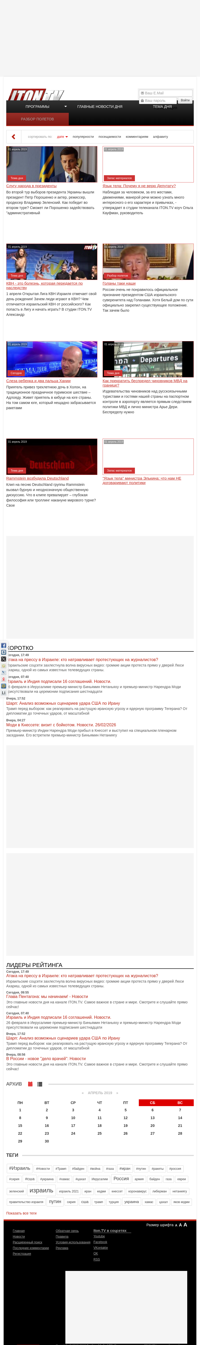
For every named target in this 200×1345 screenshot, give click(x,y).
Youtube (99, 1236)
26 (126, 1133)
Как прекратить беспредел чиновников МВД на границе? (145, 383)
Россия (121, 1178)
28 (180, 1133)
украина (131, 1201)
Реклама (62, 1248)
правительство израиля (26, 1202)
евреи (181, 1179)
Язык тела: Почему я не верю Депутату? (139, 186)
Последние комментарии (31, 1248)
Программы (37, 107)
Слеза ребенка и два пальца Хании (38, 381)
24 (73, 1133)
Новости (19, 1236)
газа (169, 1179)
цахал (163, 1202)
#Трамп (60, 1169)
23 (47, 1133)
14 (180, 1118)
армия (139, 1179)
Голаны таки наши (119, 283)
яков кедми (181, 1202)
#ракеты (158, 1169)
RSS (96, 1259)
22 (20, 1133)
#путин (141, 1169)
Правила (62, 1236)
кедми (101, 1191)
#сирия (14, 1179)
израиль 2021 (69, 1191)
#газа (110, 1169)
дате (60, 137)
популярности (83, 137)
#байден (78, 1169)
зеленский (16, 1191)
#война (95, 1169)
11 (100, 1118)
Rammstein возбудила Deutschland (37, 478)
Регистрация (22, 1254)
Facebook (100, 1242)
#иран (125, 1168)
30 (47, 1141)
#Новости (43, 1169)
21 (180, 1126)
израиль (41, 1190)
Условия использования (73, 1242)
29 (20, 1141)
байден (154, 1179)
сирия (71, 1202)
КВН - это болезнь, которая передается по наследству (44, 285)
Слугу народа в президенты (31, 186)
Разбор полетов (37, 119)
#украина (46, 1179)
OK (95, 1253)
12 (126, 1118)
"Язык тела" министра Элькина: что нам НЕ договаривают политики (142, 480)
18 (100, 1126)
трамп (98, 1202)
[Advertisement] (100, 37)
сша (85, 1201)
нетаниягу (180, 1191)
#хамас (64, 1179)
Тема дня (162, 107)
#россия (175, 1169)
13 (153, 1118)
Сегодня (16, 373)
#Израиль (19, 1168)
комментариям (137, 137)
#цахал (81, 1179)
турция (113, 1202)
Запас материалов (119, 178)
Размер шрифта (159, 1225)
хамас (149, 1202)
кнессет (117, 1191)
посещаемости (110, 137)
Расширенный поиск (27, 1242)
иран (87, 1191)
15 (20, 1126)
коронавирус (137, 1191)
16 (47, 1126)
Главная (19, 1231)
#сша (29, 1179)
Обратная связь (67, 1231)
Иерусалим (100, 1179)
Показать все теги (21, 1213)
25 (100, 1133)
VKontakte (100, 1248)
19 (126, 1126)
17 (73, 1126)
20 (153, 1126)
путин (55, 1201)
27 (153, 1133)
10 (73, 1118)
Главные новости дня (99, 107)
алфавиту (160, 137)
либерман (159, 1191)
